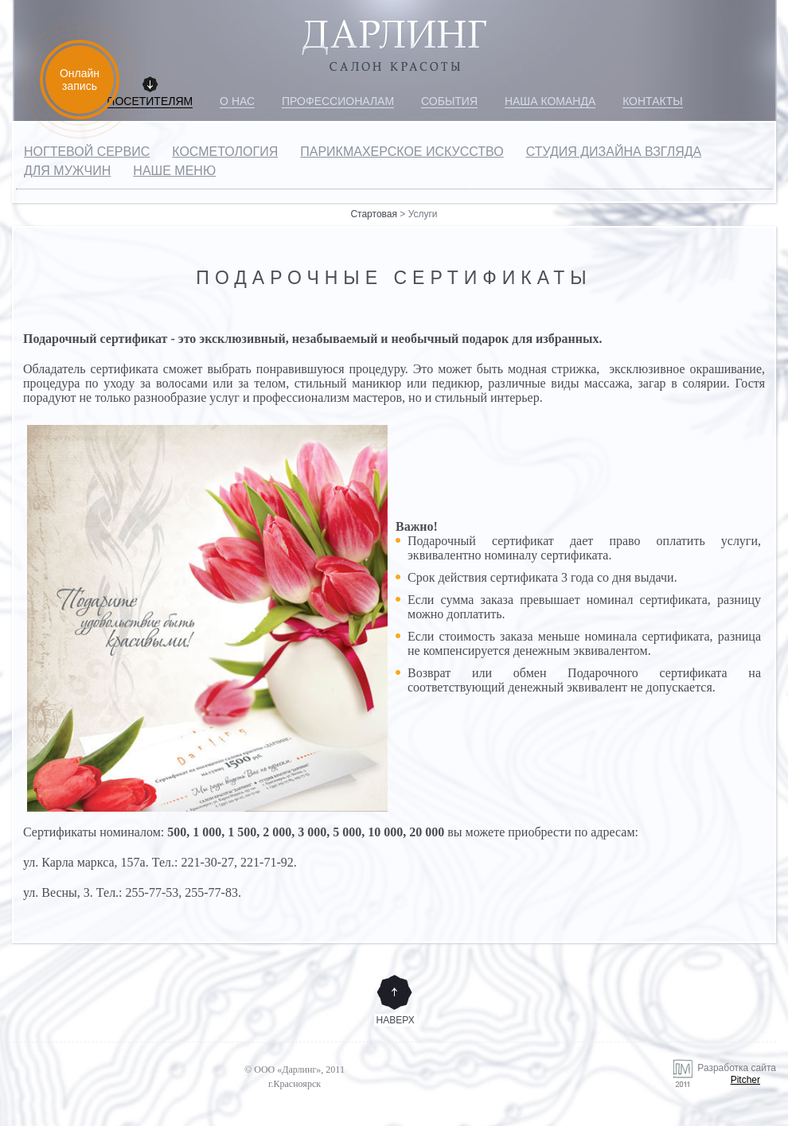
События (449, 101)
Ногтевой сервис (87, 151)
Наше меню (174, 170)
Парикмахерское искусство (401, 151)
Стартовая (373, 214)
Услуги (423, 214)
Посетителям (150, 101)
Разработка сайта (676, 1079)
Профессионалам (338, 101)
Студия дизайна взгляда (614, 151)
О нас (237, 101)
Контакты (652, 101)
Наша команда (550, 101)
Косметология (225, 151)
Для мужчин (67, 170)
